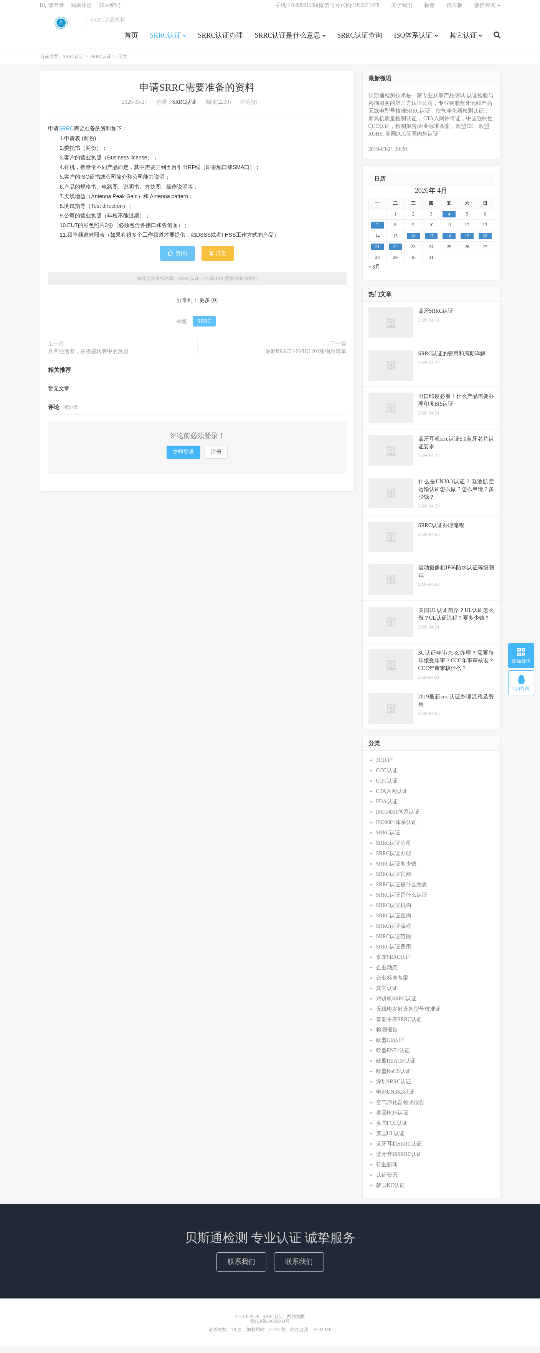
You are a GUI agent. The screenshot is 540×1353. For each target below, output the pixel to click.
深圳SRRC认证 (393, 1087)
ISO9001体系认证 (396, 828)
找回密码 (110, 10)
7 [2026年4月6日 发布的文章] (377, 230)
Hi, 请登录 (52, 10)
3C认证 (384, 765)
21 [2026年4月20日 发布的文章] (377, 252)
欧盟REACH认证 (396, 1066)
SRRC (66, 134)
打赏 (217, 259)
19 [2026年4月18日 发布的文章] (467, 241)
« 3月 (374, 272)
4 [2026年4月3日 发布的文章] (449, 219)
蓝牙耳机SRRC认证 (399, 1149)
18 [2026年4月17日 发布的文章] (449, 241)
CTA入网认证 (392, 796)
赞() (177, 259)
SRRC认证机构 (393, 911)
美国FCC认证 (392, 1128)
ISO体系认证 (413, 40)
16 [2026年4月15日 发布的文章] (413, 241)
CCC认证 (387, 776)
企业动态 (387, 973)
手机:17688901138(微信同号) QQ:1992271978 (327, 10)
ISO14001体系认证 (398, 817)
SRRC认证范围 (393, 942)
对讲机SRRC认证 (396, 1004)
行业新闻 (387, 1170)
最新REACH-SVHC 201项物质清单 (306, 357)
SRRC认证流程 (393, 931)
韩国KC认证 (390, 1191)
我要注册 (81, 10)
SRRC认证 (61, 27)
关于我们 (402, 10)
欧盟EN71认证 (393, 1056)
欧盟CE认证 (390, 1045)
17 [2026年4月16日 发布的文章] (431, 241)
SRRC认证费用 (393, 952)
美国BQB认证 (392, 1118)
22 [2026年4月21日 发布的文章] (395, 252)
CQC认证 (387, 786)
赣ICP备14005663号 (270, 1327)
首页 (131, 40)
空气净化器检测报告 (400, 1108)
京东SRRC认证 (393, 962)
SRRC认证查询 (359, 40)
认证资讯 (387, 1180)
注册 (216, 457)
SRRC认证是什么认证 (402, 900)
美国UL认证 (390, 1139)
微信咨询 (484, 10)
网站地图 (296, 1322)
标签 (429, 10)
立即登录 (183, 457)
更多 (204, 305)
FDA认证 (387, 807)
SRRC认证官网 (393, 879)
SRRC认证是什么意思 (287, 40)
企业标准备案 (392, 983)
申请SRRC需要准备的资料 (197, 93)
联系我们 (241, 1267)
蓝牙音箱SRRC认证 (399, 1159)
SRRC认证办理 (220, 40)
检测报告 (387, 1035)
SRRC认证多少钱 (396, 869)
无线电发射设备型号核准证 (408, 1014)
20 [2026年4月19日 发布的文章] (485, 241)
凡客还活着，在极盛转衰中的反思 (88, 357)
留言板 (454, 10)
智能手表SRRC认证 (399, 1025)
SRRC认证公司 (393, 848)
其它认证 (463, 40)
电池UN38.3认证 (395, 1097)
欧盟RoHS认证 (393, 1076)
